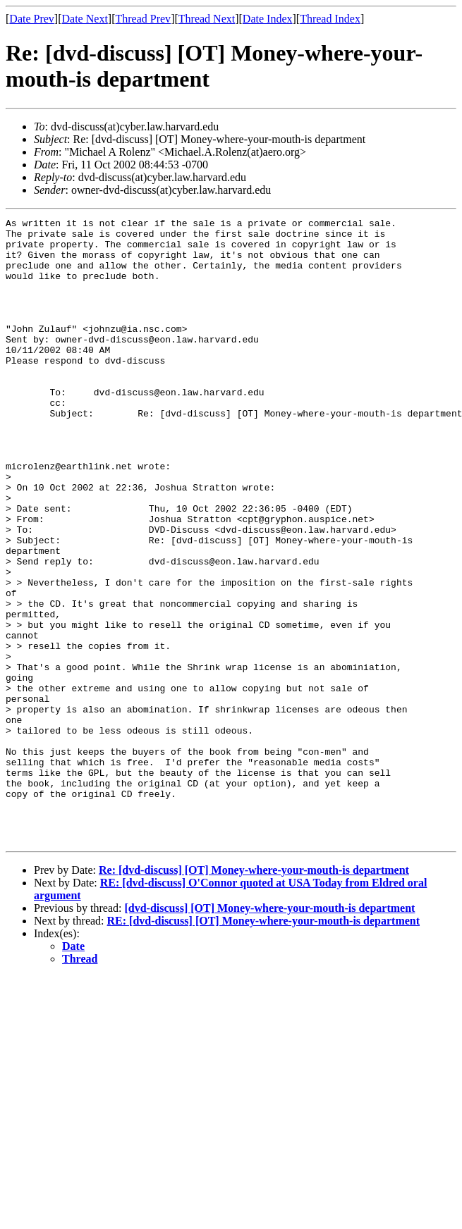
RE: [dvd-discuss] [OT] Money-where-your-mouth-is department (263, 1045)
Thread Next (206, 19)
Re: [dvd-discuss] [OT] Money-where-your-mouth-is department (254, 995)
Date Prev (31, 19)
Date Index (268, 19)
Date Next (85, 19)
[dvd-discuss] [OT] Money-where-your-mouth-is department (269, 1033)
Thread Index (330, 19)
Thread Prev (143, 19)
